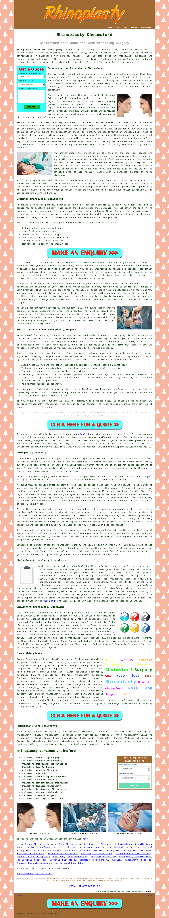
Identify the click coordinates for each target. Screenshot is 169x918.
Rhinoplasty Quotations (62, 854)
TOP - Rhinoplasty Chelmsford (34, 874)
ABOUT (125, 28)
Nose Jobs (58, 857)
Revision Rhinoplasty (30, 854)
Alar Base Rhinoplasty (65, 844)
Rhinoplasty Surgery (126, 847)
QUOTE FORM (49, 601)
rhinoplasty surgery (64, 665)
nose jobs (57, 672)
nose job (136, 205)
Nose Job (39, 850)
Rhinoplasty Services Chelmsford (46, 751)
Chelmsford (82, 434)
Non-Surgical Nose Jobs (62, 850)
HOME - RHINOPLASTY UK (84, 885)
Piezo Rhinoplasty (36, 844)
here (85, 839)
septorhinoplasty (69, 122)
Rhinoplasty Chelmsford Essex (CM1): (40, 50)
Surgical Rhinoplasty (104, 857)
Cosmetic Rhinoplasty (63, 860)
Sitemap (18, 895)
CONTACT (134, 28)
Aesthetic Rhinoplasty (67, 847)
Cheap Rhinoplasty (77, 857)
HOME (110, 28)
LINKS (117, 28)
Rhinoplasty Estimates (137, 850)
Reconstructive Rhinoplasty (33, 847)
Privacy (150, 895)
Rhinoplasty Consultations (134, 844)
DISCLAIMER (146, 28)
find (27, 732)
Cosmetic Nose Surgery (94, 860)
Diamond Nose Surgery (97, 847)
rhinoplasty (125, 56)
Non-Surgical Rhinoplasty (99, 844)
